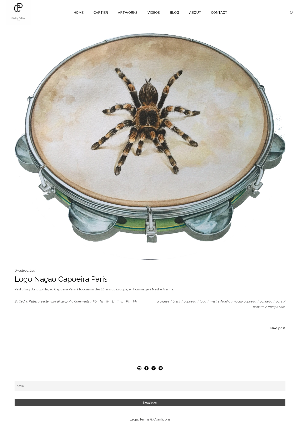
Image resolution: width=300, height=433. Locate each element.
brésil (176, 301)
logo (203, 301)
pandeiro (266, 301)
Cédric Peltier (28, 301)
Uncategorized (25, 270)
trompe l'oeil (276, 307)
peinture (258, 307)
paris (279, 301)
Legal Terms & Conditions (150, 419)
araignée (163, 301)
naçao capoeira (245, 301)
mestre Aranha (220, 301)
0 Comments (80, 301)
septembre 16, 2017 (55, 301)
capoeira (190, 301)
